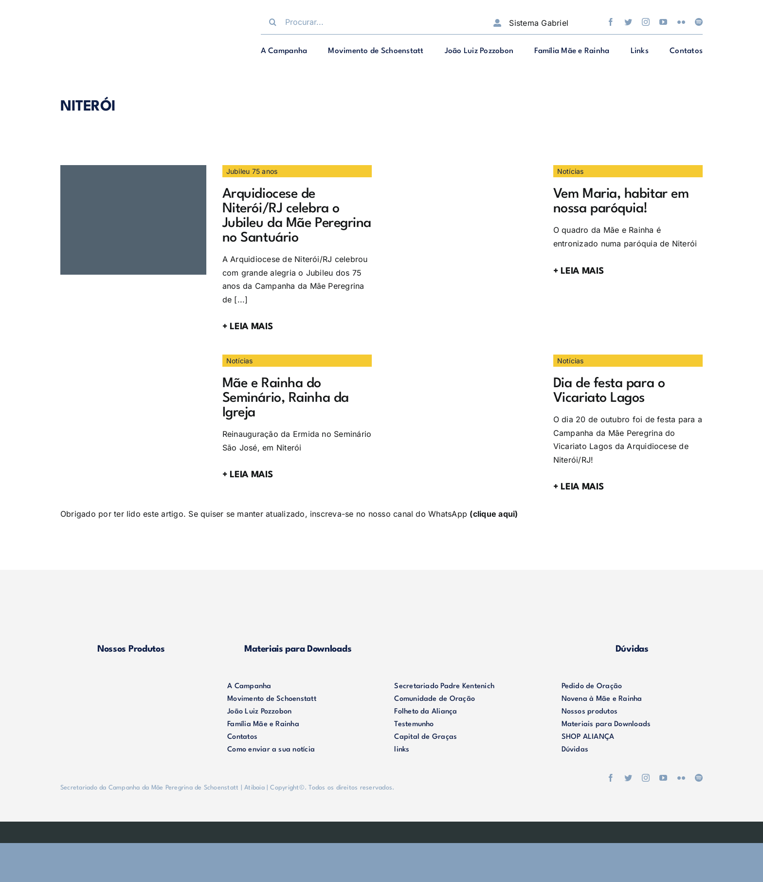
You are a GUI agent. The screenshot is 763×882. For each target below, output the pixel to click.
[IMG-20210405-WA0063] (464, 169)
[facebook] (611, 22)
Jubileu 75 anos (252, 171)
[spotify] (699, 22)
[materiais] (298, 603)
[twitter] (628, 22)
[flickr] (681, 22)
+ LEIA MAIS (247, 326)
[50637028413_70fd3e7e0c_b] (133, 358)
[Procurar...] (367, 22)
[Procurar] (273, 22)
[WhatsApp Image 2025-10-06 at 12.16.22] (133, 169)
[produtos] (131, 603)
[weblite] (381, 829)
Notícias (570, 171)
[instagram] (646, 22)
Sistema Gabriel (538, 23)
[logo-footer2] (130, 684)
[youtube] (663, 22)
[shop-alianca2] (465, 603)
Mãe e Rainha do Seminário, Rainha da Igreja (285, 398)
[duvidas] (632, 603)
